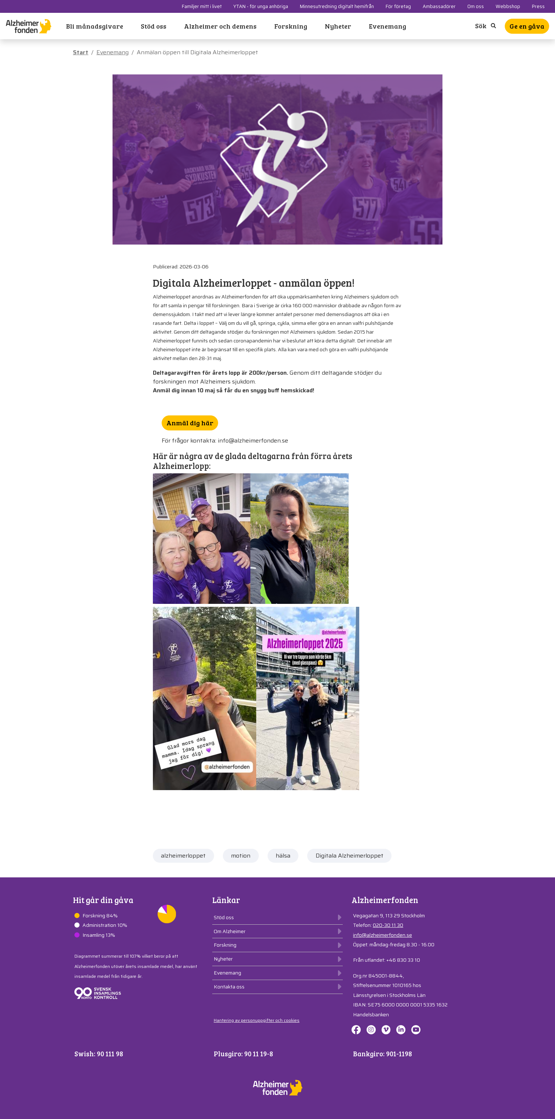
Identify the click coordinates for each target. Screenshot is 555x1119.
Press (538, 6)
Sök (485, 25)
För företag (398, 6)
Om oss (475, 6)
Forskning (290, 26)
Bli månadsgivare (94, 26)
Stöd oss (153, 26)
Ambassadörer (439, 6)
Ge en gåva (527, 26)
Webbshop (508, 6)
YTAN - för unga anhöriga (261, 6)
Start (80, 52)
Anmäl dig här (189, 422)
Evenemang (387, 26)
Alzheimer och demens (220, 26)
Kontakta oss (229, 987)
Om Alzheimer (230, 931)
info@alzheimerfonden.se (382, 935)
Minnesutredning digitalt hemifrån (337, 6)
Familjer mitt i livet (202, 6)
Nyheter (338, 26)
